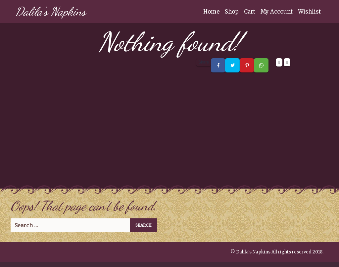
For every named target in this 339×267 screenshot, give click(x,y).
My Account (277, 11)
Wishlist (309, 11)
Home (211, 11)
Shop (232, 11)
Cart (249, 11)
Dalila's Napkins (51, 11)
